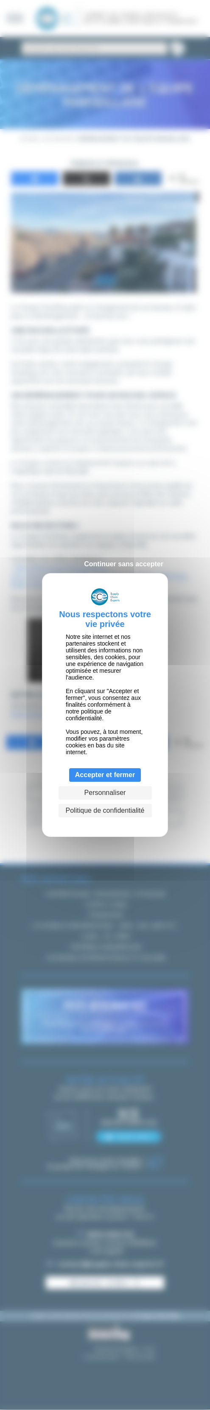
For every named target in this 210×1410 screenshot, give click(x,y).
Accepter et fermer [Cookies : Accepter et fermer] (105, 774)
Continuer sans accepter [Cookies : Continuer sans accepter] (123, 564)
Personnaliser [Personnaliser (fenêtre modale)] (105, 792)
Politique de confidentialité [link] (105, 810)
